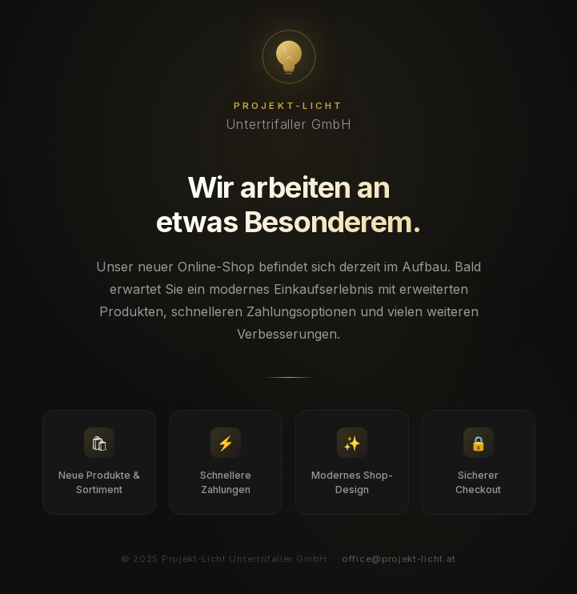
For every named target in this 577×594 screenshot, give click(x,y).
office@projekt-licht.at (399, 558)
